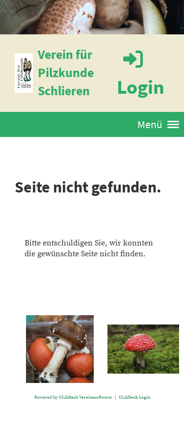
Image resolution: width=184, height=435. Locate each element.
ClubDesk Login (134, 397)
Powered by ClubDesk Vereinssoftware (73, 397)
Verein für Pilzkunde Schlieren (66, 72)
